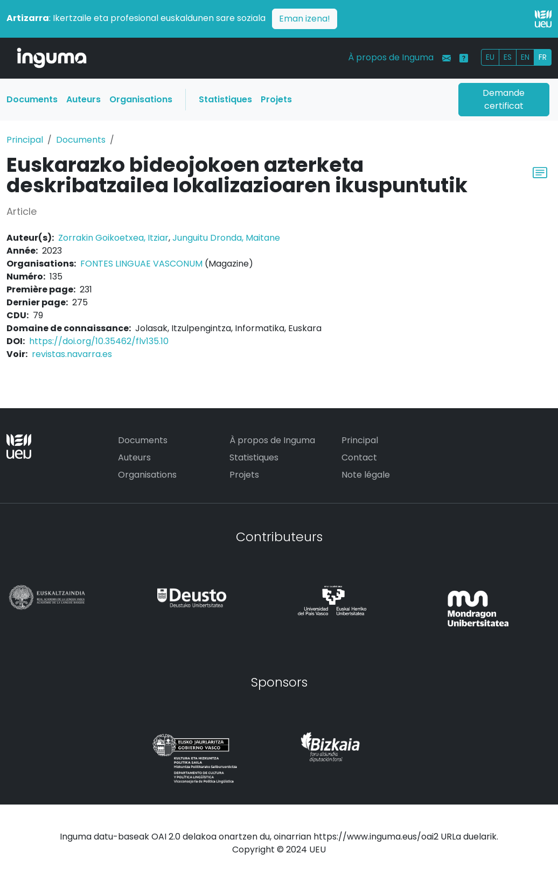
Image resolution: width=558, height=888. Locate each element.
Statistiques (225, 99)
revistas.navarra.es (72, 354)
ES (508, 57)
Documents (32, 99)
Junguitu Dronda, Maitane (226, 238)
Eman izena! (304, 18)
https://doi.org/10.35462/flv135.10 (99, 341)
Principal (24, 140)
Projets (276, 99)
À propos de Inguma (391, 57)
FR (543, 57)
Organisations (140, 99)
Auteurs (83, 99)
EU (490, 57)
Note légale (365, 475)
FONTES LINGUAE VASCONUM (141, 263)
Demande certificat (504, 99)
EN (525, 57)
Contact (359, 457)
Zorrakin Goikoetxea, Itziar (113, 238)
